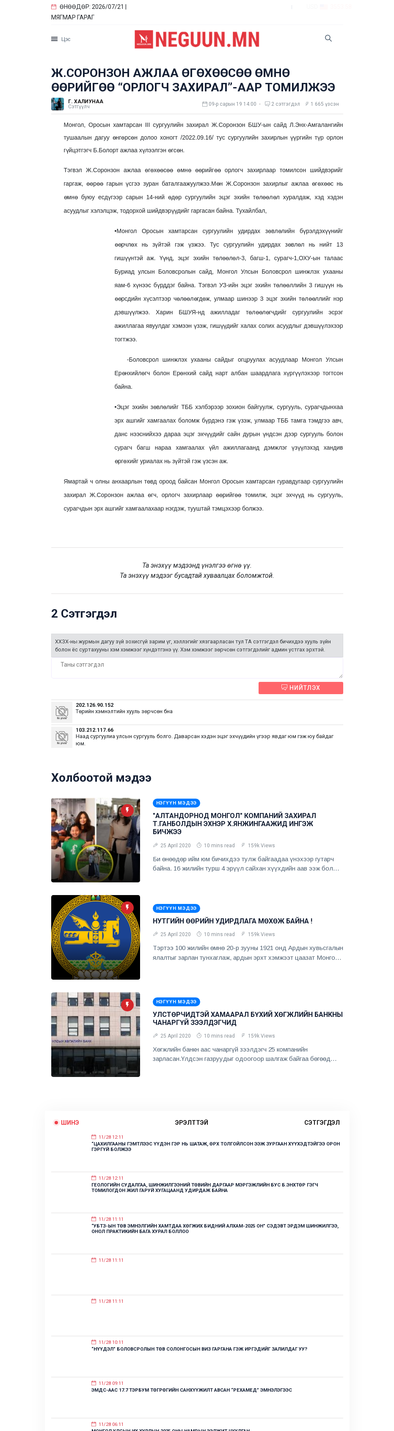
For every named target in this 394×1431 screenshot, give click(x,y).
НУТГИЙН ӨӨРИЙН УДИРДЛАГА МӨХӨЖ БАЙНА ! (232, 921)
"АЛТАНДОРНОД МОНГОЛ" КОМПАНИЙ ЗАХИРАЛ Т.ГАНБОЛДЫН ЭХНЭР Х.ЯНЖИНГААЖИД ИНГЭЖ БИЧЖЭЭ (234, 824)
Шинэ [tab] (70, 1122)
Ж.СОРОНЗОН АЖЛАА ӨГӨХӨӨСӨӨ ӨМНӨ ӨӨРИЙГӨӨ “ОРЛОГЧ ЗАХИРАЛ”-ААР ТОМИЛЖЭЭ (193, 80)
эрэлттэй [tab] (191, 1122)
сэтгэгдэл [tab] (322, 1122)
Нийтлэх (300, 687)
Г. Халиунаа (85, 101)
